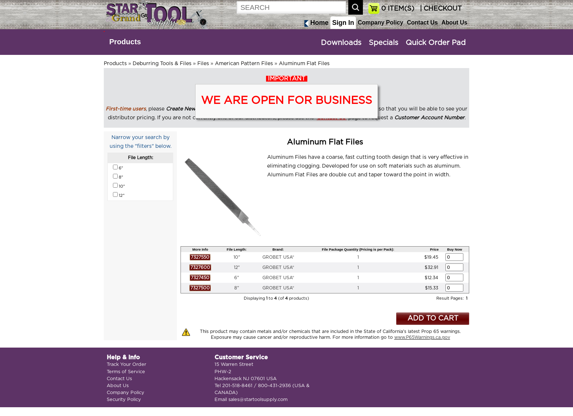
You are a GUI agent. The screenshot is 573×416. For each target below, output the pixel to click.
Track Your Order (126, 364)
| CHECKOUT (440, 8)
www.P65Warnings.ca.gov (422, 337)
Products (125, 42)
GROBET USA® (278, 257)
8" (236, 288)
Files (203, 63)
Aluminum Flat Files (304, 63)
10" (237, 257)
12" (237, 267)
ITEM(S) (397, 8)
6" (236, 278)
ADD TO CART (432, 318)
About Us (454, 22)
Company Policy (380, 22)
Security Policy (124, 399)
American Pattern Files (244, 63)
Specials (383, 42)
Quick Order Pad (436, 42)
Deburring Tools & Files (162, 63)
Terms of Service (126, 372)
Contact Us (422, 22)
